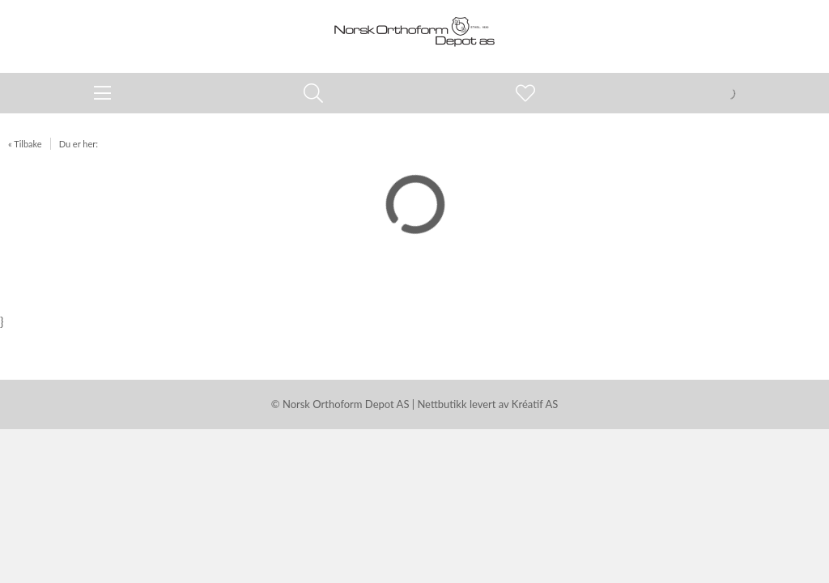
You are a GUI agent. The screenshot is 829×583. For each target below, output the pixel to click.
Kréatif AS (535, 404)
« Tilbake (25, 143)
